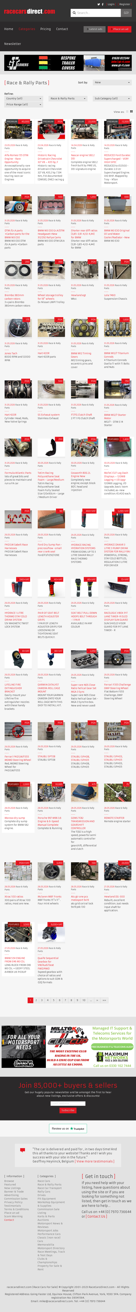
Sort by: (82, 82)
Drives (42, 1195)
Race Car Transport (50, 1188)
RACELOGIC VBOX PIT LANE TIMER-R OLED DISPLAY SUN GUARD (116, 616)
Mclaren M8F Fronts (49, 896)
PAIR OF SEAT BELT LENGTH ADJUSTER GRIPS (48, 616)
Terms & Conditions (16, 1209)
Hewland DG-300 (114, 896)
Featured (10, 1184)
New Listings (12, 1188)
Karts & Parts (46, 1216)
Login (111, 4)
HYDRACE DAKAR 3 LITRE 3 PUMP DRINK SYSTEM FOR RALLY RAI (117, 548)
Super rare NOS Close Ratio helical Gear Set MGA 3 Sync (83, 688)
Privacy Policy (13, 1202)
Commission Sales (16, 1198)
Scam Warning (13, 1216)
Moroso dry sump (15, 818)
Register (124, 4)
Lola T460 (109, 295)
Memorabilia (46, 1244)
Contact (62, 29)
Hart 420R (43, 353)
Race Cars (44, 1181)
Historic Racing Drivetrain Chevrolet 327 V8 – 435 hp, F (50, 159)
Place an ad (119, 29)
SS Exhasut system (49, 414)
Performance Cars (49, 1234)
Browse (9, 1181)
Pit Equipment (47, 1198)
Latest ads (94, 29)
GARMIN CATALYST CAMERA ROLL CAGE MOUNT (49, 688)
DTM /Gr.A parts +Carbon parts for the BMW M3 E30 (17, 234)
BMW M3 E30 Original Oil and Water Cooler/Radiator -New (117, 234)
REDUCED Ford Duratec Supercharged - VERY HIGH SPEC (117, 159)
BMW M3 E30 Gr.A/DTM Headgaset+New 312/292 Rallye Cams (51, 234)
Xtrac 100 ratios (14, 896)
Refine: (8, 93)
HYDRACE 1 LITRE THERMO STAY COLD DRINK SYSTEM (16, 616)
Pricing (45, 29)
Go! (126, 13)
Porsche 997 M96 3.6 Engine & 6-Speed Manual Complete (49, 821)
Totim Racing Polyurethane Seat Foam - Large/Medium (51, 476)
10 (84, 1000)
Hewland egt (78, 295)
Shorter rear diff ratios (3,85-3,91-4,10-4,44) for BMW (84, 234)
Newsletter (12, 44)
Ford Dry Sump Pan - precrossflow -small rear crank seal (50, 548)
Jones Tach (11, 353)
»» (104, 1000)
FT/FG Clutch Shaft (81, 414)
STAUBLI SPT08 (46, 756)
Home (8, 29)
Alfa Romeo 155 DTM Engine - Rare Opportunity (16, 159)
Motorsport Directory (51, 1248)
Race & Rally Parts (49, 1184)
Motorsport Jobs (48, 1230)
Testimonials (12, 1205)
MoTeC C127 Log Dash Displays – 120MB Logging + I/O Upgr (116, 476)
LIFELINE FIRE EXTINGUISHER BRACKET (13, 688)
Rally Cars (44, 1191)
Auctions (43, 1219)
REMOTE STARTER (114, 818)
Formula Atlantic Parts (18, 472)
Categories (27, 29)
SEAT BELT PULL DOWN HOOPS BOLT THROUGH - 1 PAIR (84, 616)
